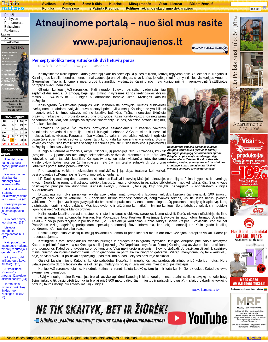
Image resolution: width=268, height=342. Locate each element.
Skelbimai (11, 42)
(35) (4, 214)
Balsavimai (12, 26)
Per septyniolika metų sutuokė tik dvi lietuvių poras (83, 60)
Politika (48, 8)
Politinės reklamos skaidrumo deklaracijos (159, 8)
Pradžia (10, 15)
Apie (7, 38)
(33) (21, 222)
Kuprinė (115, 4)
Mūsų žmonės (140, 4)
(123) (4, 169)
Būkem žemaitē (201, 4)
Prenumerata (14, 22)
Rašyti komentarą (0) (206, 289)
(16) (17, 264)
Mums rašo (70, 8)
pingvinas (254, 338)
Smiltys (69, 4)
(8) (3, 297)
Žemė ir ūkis (92, 4)
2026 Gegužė (14, 117)
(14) (24, 279)
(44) (24, 199)
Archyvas (11, 19)
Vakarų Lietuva (170, 4)
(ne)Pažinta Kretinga (102, 8)
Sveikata (49, 4)
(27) (4, 237)
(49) (16, 184)
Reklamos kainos (10, 32)
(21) (19, 252)
